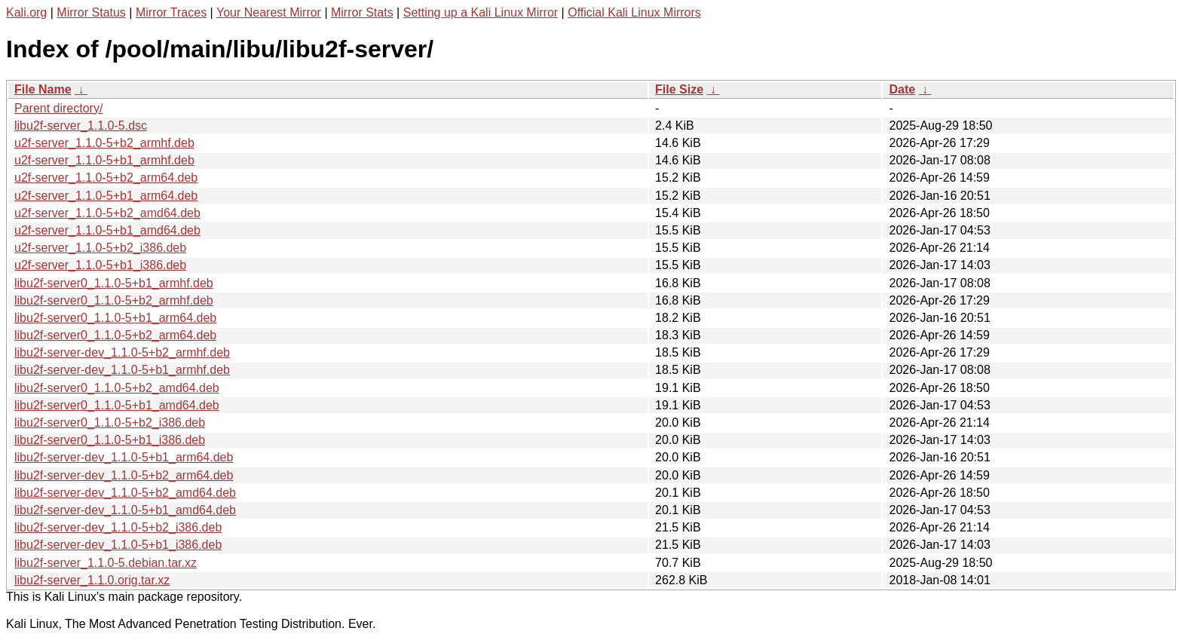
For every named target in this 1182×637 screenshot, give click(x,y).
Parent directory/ (58, 108)
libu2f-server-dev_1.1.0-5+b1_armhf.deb (122, 369)
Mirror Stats (362, 12)
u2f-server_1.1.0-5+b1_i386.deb (100, 265)
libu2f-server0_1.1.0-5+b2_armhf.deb (113, 300)
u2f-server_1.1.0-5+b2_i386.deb (100, 247)
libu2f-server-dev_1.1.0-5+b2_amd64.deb (125, 492)
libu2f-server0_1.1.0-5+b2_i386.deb (109, 422)
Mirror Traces (171, 12)
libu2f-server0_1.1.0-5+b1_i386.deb (109, 439)
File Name (43, 89)
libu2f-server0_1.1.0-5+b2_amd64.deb (116, 387)
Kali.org (26, 12)
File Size (679, 89)
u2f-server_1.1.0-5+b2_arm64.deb (106, 177)
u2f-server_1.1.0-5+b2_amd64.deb (107, 213)
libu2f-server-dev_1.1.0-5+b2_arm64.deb (123, 475)
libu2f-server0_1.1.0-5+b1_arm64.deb (115, 317)
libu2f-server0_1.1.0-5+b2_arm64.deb (115, 335)
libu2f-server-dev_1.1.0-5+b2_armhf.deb (122, 352)
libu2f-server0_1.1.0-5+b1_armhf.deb (113, 283)
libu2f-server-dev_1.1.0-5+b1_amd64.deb (125, 510)
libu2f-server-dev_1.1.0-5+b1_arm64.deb (123, 457)
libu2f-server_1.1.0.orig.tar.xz (92, 580)
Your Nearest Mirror (268, 12)
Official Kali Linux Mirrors (634, 12)
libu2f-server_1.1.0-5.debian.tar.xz (105, 562)
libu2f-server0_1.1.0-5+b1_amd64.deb (116, 405)
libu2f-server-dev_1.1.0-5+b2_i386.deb (118, 527)
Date (902, 89)
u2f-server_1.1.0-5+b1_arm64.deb (106, 195)
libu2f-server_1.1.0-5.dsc (80, 125)
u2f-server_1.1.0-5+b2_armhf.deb (104, 142)
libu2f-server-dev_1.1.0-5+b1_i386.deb (118, 544)
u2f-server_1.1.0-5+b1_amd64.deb (107, 230)
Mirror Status (91, 12)
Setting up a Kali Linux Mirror (480, 12)
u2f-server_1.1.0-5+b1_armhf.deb (104, 160)
